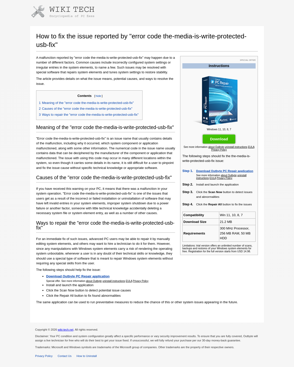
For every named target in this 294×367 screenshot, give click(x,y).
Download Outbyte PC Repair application (224, 170)
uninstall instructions (236, 147)
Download (219, 139)
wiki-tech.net (65, 329)
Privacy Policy (219, 149)
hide (98, 95)
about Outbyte (216, 147)
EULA (251, 147)
